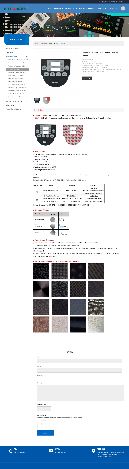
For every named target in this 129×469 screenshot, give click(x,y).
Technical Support (85, 8)
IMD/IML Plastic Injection (14, 101)
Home (49, 8)
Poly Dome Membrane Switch (17, 63)
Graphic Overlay (13, 69)
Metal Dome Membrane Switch (18, 60)
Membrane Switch (12, 56)
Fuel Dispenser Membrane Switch (15, 97)
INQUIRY (87, 78)
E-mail (39, 366)
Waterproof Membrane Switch (17, 66)
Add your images (59, 416)
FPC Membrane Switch (15, 78)
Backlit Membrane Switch (16, 84)
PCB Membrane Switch (15, 81)
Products (69, 8)
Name (39, 357)
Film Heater (10, 105)
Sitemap (120, 1)
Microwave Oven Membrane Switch (16, 91)
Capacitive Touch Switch (16, 75)
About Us (58, 8)
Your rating (40, 376)
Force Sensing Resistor (13, 48)
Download (101, 8)
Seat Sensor (10, 52)
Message (39, 383)
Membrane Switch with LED (17, 72)
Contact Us (113, 8)
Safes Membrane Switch (16, 94)
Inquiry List (104, 1)
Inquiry (113, 1)
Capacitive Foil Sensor (13, 109)
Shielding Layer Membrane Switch (16, 88)
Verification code (41, 404)
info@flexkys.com (60, 452)
